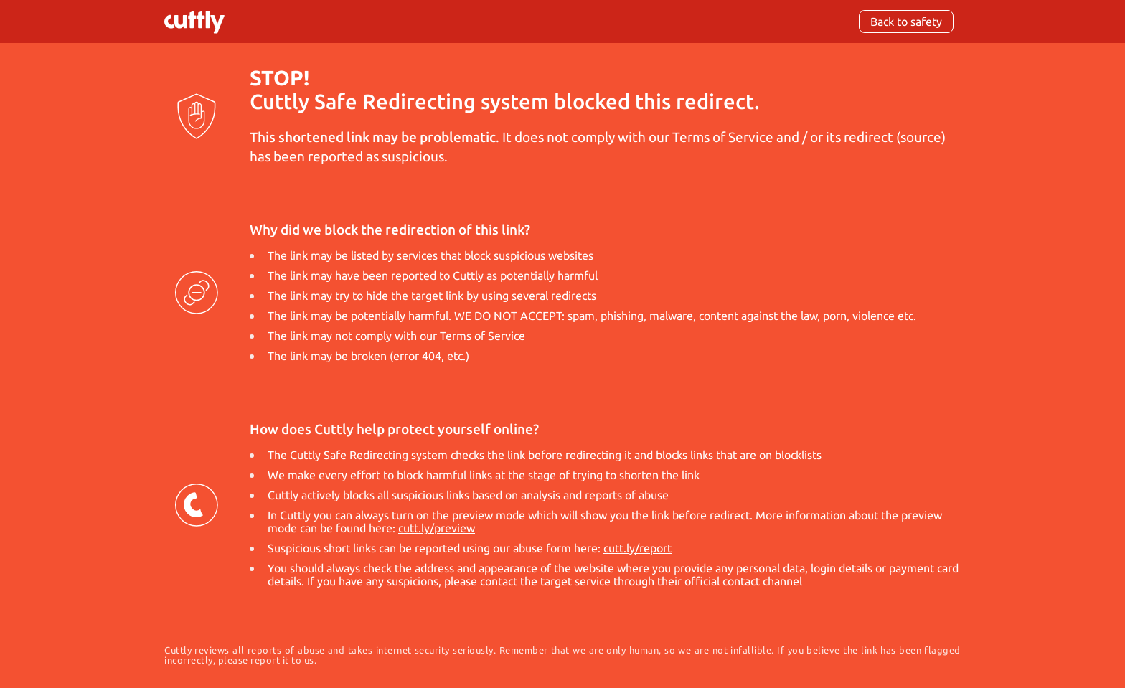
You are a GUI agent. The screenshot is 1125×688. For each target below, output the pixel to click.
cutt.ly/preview (436, 528)
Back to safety (906, 21)
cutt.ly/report (637, 548)
